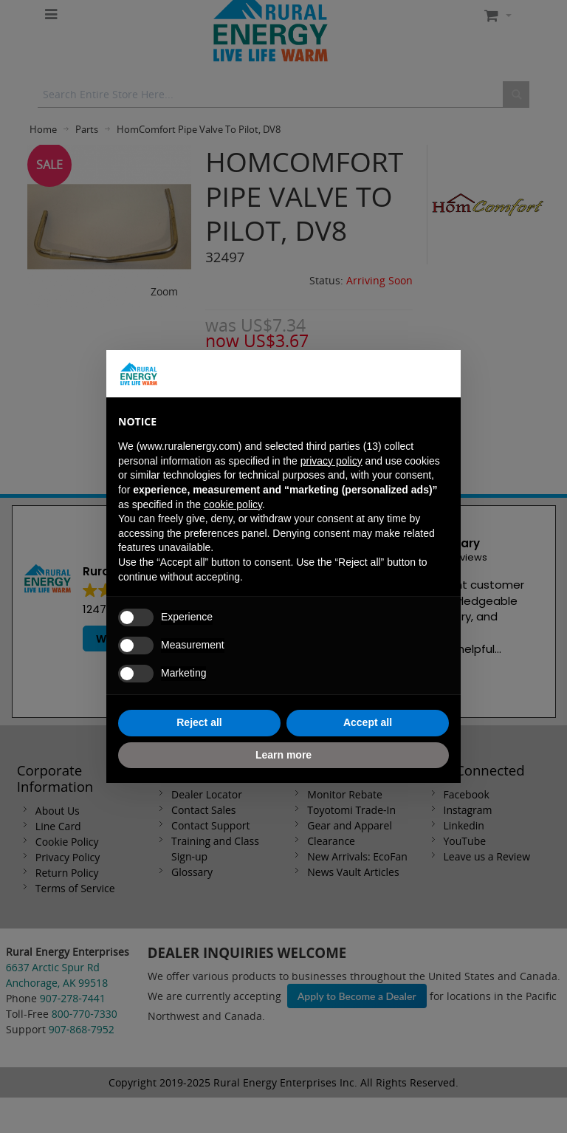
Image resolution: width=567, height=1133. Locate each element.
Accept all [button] (367, 722)
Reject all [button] (198, 722)
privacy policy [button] (331, 461)
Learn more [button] (283, 755)
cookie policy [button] (233, 504)
